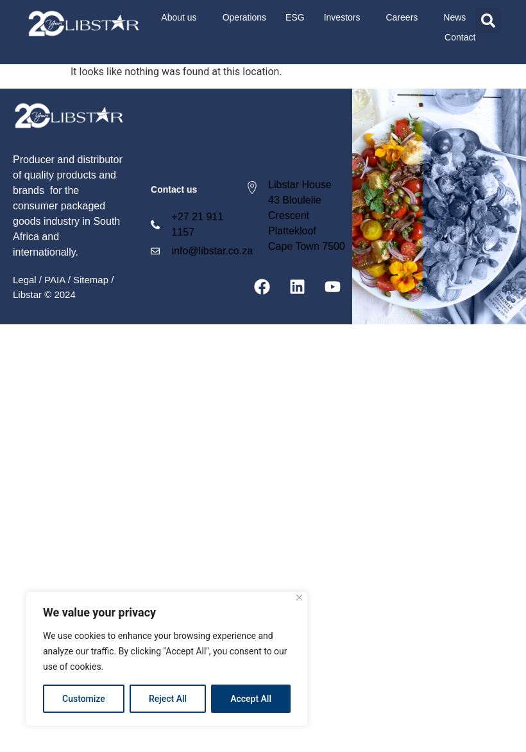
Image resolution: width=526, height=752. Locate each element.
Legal (25, 279)
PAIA (54, 279)
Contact (460, 37)
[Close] (299, 597)
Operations (244, 17)
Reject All (168, 699)
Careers (405, 17)
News (454, 17)
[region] (167, 658)
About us (182, 17)
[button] (488, 20)
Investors (345, 17)
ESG (295, 17)
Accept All (250, 699)
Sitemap (90, 279)
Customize (83, 699)
